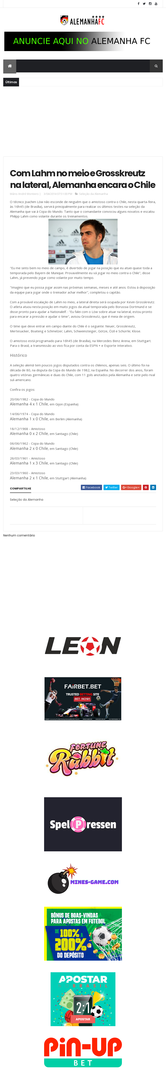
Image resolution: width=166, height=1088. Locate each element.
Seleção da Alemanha (93, 194)
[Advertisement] (83, 121)
